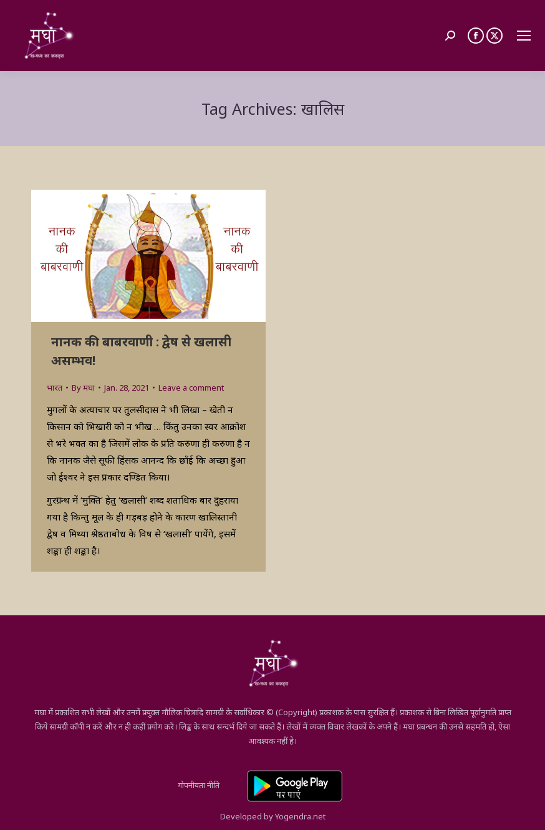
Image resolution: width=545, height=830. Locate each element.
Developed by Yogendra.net (273, 816)
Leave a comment (191, 387)
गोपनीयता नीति (198, 785)
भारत (54, 387)
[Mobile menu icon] (524, 35)
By (83, 387)
